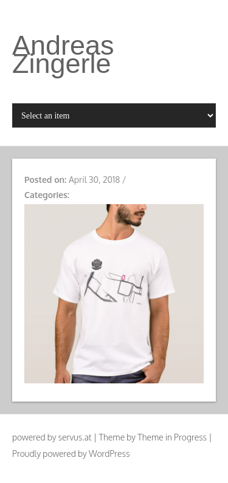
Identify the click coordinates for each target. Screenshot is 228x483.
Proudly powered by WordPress (71, 453)
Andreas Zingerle (63, 54)
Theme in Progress (172, 437)
